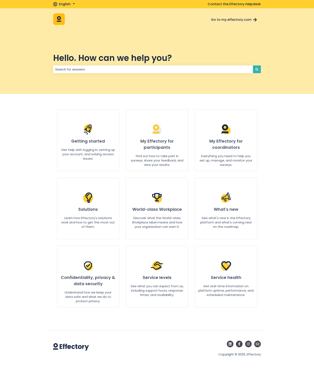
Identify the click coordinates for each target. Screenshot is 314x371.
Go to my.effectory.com (234, 19)
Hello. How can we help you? (112, 58)
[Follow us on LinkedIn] (230, 344)
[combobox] (153, 69)
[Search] (257, 69)
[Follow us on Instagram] (248, 344)
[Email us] (257, 344)
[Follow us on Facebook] (239, 344)
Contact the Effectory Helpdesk (234, 4)
